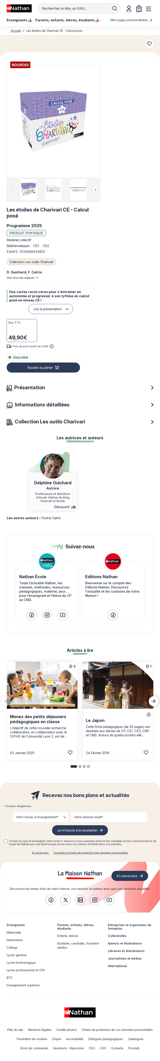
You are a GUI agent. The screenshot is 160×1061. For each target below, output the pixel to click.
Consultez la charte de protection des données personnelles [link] (90, 852)
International (117, 966)
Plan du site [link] (15, 1030)
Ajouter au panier (40, 367)
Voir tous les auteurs (21, 277)
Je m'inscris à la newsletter (77, 830)
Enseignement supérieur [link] (23, 985)
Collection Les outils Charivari (31, 262)
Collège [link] (12, 947)
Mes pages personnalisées (131, 20)
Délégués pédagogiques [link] (105, 1039)
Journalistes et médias (125, 958)
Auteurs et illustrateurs (125, 943)
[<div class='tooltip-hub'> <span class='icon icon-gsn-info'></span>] (52, 346)
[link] (31, 615)
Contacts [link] (117, 1048)
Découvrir (64, 507)
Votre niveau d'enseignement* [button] (37, 817)
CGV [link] (103, 1048)
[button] (53, 121)
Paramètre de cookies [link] (32, 1039)
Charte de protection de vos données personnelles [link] (117, 1030)
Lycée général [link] (16, 955)
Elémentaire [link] (15, 940)
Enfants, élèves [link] (67, 936)
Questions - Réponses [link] (68, 1048)
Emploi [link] (56, 1039)
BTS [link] (9, 977)
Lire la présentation (48, 309)
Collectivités (117, 936)
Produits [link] (134, 1048)
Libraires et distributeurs (126, 951)
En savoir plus (40, 852)
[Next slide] (95, 189)
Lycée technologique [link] (21, 962)
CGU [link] (92, 1048)
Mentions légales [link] (39, 1030)
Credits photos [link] (66, 1030)
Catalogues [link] (136, 1039)
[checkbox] (5, 841)
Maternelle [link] (14, 932)
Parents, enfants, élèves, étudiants (75, 926)
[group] (28, 189)
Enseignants (16, 925)
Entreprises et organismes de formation (129, 926)
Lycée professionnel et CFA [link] (26, 970)
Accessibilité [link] (74, 1039)
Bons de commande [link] (34, 1048)
